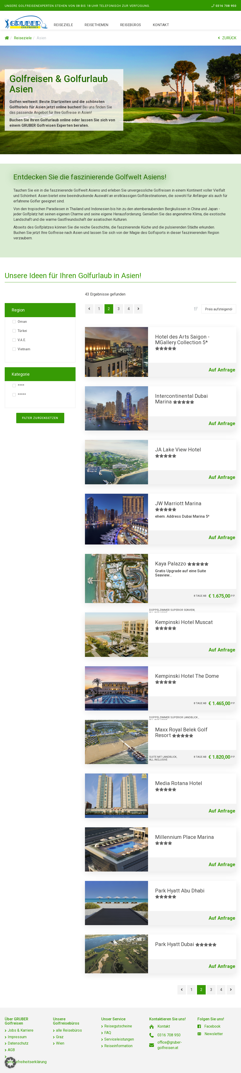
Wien (60, 1043)
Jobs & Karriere (20, 1030)
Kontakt (161, 26)
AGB (11, 1050)
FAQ (107, 1032)
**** (20, 385)
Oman (22, 321)
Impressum (17, 1037)
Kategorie (21, 374)
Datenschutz (18, 1043)
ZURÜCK (227, 38)
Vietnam (23, 349)
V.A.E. (21, 340)
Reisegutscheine (118, 1026)
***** (21, 395)
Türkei (22, 331)
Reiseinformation (118, 1046)
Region (18, 310)
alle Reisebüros (69, 1030)
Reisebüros (130, 26)
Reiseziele (63, 26)
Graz (60, 1037)
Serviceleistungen (119, 1039)
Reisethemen (96, 26)
